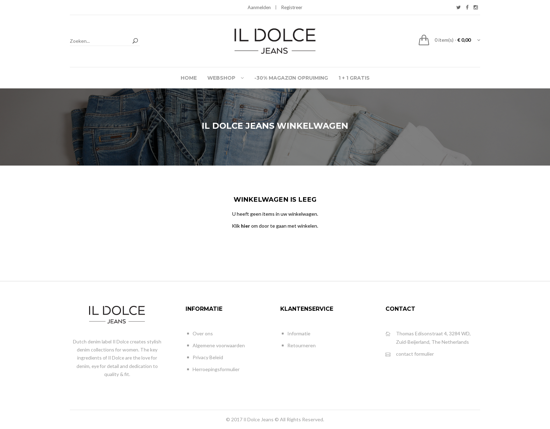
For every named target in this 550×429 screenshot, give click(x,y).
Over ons (199, 334)
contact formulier (409, 354)
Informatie (295, 334)
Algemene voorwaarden (215, 346)
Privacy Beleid (204, 358)
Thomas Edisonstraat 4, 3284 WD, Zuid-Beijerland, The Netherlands (428, 337)
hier (245, 226)
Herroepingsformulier (213, 370)
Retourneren (298, 346)
